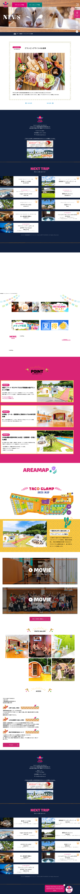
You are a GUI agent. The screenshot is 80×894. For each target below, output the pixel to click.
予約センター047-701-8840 (40, 771)
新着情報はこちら (66, 339)
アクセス (11, 744)
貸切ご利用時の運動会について (40, 618)
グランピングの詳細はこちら (8, 396)
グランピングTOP (77, 16)
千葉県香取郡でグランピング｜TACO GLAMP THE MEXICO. (36, 235)
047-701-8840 (40, 130)
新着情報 (20, 33)
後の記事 (49, 103)
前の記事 (30, 103)
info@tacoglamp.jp (41, 134)
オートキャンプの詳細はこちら (9, 398)
